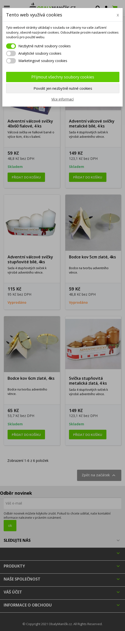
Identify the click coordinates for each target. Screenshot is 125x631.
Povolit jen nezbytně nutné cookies (63, 88)
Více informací (62, 99)
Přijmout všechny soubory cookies (62, 77)
